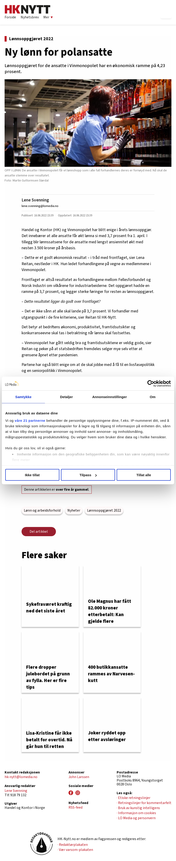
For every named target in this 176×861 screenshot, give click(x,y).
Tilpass (88, 475)
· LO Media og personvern (136, 818)
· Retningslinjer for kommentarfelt (144, 802)
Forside (10, 17)
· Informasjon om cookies (136, 813)
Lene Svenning (35, 200)
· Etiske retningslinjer (133, 797)
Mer (48, 17)
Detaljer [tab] (66, 397)
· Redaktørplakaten (73, 844)
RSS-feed (75, 807)
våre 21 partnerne (30, 420)
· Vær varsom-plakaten (75, 849)
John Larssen (79, 776)
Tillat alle (143, 475)
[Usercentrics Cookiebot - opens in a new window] (151, 383)
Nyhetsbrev (30, 17)
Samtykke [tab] (23, 397)
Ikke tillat (32, 475)
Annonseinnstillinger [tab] (109, 397)
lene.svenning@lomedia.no (40, 206)
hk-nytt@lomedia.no (21, 776)
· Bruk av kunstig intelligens (138, 807)
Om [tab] (152, 397)
